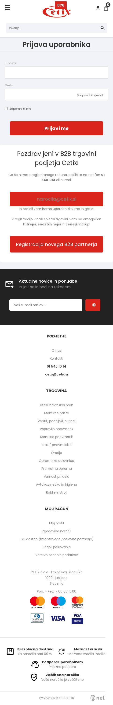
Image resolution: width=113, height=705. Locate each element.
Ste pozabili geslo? (90, 95)
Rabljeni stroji (56, 492)
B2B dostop (56, 539)
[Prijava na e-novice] (92, 305)
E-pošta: (11, 63)
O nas (56, 350)
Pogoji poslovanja (57, 547)
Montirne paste (56, 413)
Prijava (98, 8)
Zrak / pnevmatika (57, 444)
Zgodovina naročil (56, 531)
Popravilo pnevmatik (56, 429)
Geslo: (9, 85)
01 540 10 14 (56, 366)
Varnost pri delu (56, 476)
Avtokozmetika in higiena (56, 484)
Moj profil (56, 523)
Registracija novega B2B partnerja (56, 244)
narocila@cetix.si (56, 199)
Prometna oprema (56, 468)
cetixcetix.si (56, 374)
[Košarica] (106, 8)
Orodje (56, 452)
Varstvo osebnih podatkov (56, 555)
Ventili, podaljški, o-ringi (56, 421)
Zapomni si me (20, 109)
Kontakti (56, 358)
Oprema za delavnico (56, 460)
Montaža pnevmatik (56, 437)
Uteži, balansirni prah (56, 405)
